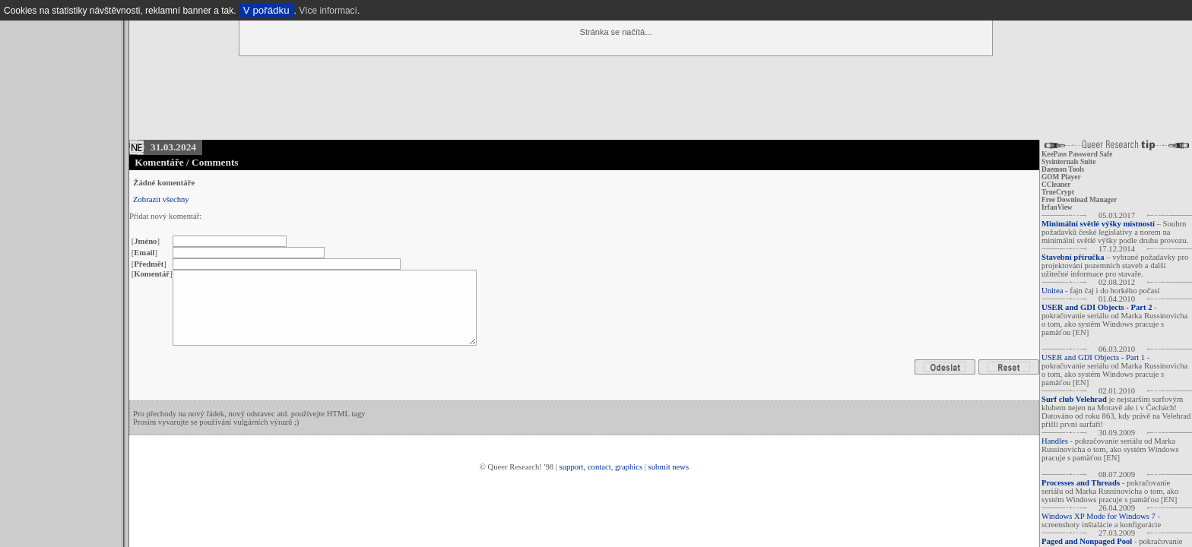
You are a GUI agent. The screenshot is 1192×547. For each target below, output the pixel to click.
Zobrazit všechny (161, 199)
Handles (1054, 441)
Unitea (1052, 290)
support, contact (585, 467)
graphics (628, 467)
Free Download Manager (1079, 200)
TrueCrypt (1057, 192)
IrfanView (1057, 207)
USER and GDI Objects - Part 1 (1093, 357)
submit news (669, 467)
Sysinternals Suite (1068, 162)
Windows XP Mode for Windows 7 (1098, 516)
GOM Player (1061, 177)
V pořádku (266, 10)
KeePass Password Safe (1076, 154)
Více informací (328, 10)
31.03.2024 (173, 147)
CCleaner (1055, 184)
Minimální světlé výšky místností (1098, 224)
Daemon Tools (1062, 169)
